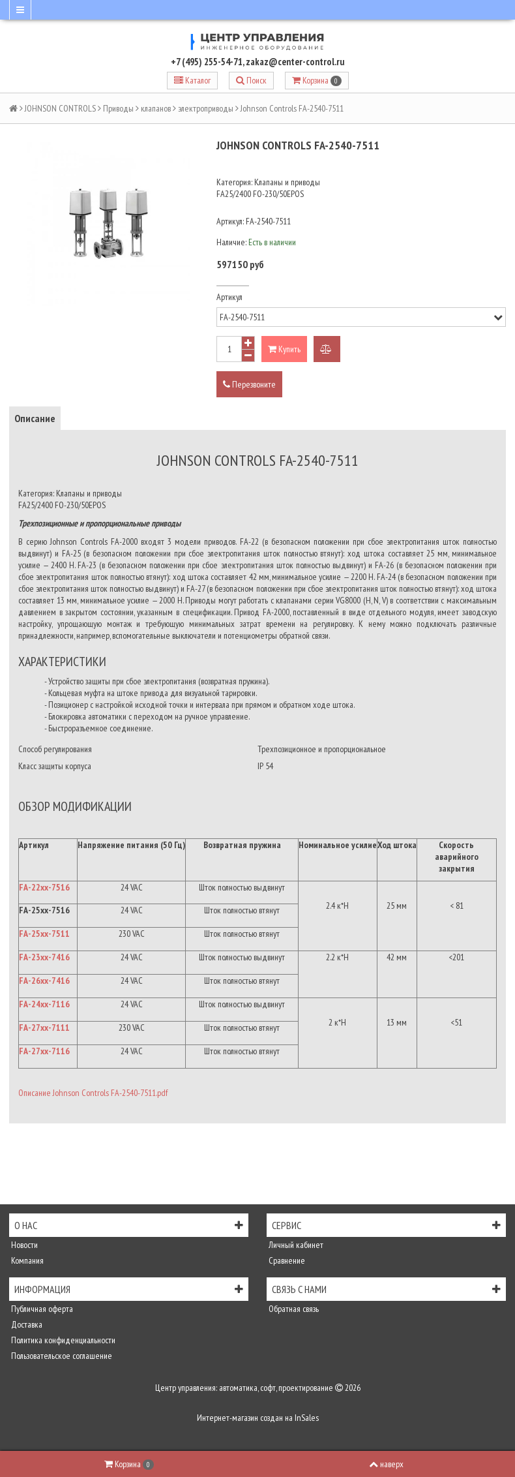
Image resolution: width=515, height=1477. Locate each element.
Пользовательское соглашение (60, 1356)
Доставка (25, 1324)
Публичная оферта (41, 1309)
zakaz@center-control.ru (295, 61)
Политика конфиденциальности (62, 1340)
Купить (284, 349)
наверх (386, 1464)
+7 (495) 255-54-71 (207, 61)
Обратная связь (293, 1309)
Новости (23, 1245)
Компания (26, 1260)
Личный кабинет (295, 1245)
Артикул (229, 297)
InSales (307, 1418)
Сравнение (286, 1260)
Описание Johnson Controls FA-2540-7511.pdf (93, 1093)
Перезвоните (249, 384)
